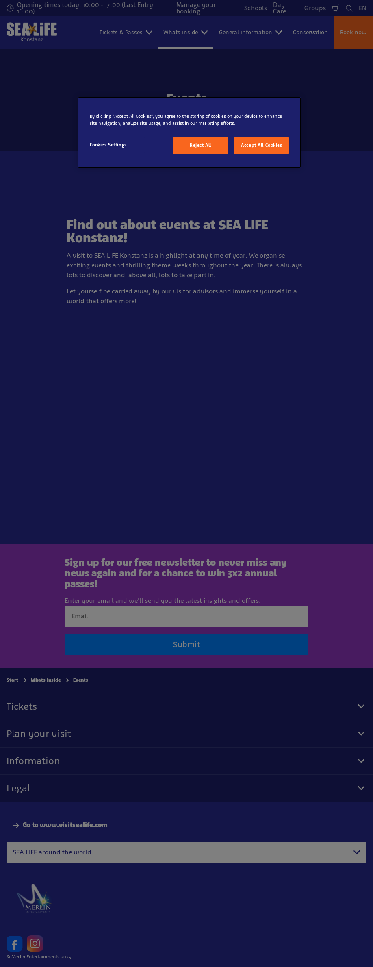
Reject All (200, 145)
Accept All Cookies (261, 145)
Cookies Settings (108, 145)
